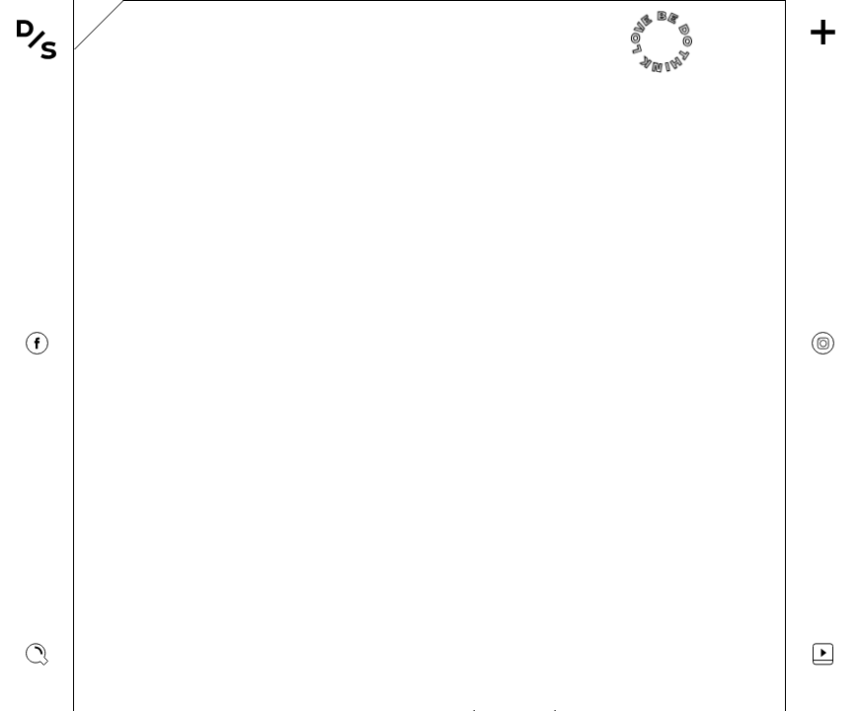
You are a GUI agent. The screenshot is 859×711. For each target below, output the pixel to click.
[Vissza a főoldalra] (36, 39)
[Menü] (823, 32)
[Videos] (823, 654)
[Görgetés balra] (123, 355)
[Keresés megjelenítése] (37, 654)
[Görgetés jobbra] (735, 355)
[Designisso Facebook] (37, 343)
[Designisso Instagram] (823, 343)
